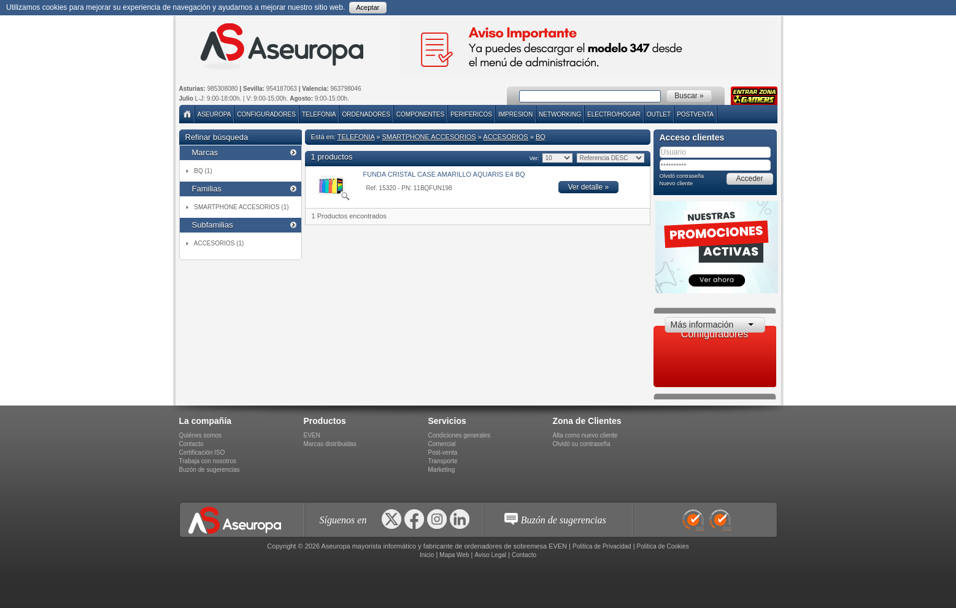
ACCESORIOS (505, 136)
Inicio (427, 555)
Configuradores (266, 114)
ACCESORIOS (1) (219, 243)
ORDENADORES (366, 114)
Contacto (191, 444)
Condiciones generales (459, 435)
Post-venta (443, 452)
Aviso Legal (490, 555)
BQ (540, 136)
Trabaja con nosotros (208, 461)
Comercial (442, 444)
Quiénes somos (200, 435)
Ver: (534, 158)
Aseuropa (214, 114)
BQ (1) (203, 170)
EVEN (312, 435)
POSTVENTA (695, 114)
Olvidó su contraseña (582, 444)
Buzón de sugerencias (209, 469)
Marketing (441, 469)
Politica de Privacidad (601, 546)
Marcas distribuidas (330, 444)
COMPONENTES (420, 114)
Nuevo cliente (676, 183)
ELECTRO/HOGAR (614, 114)
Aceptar (367, 7)
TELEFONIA (319, 114)
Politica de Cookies (663, 546)
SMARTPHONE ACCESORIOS (429, 136)
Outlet (659, 114)
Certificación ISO (202, 452)
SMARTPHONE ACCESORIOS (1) (241, 207)
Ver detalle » (588, 187)
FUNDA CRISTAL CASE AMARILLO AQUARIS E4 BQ (444, 174)
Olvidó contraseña (682, 176)
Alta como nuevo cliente (585, 435)
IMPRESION (515, 114)
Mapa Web (454, 555)
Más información (702, 324)
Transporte (443, 461)
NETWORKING (560, 114)
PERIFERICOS (471, 114)
